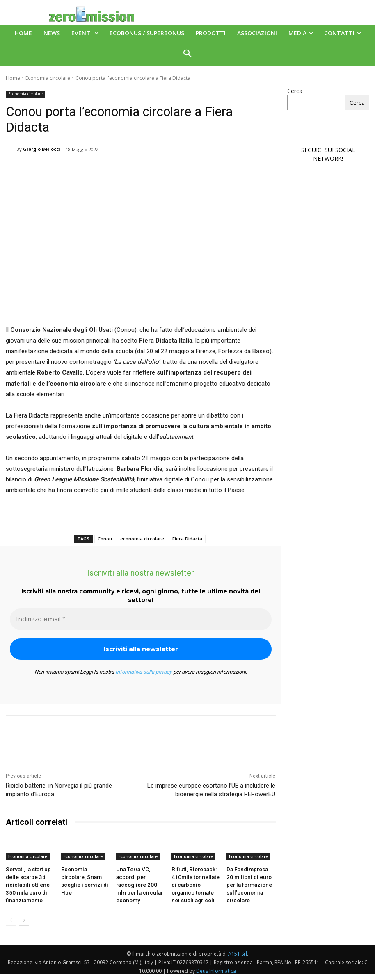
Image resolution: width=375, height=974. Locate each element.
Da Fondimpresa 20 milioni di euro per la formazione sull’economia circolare (249, 882)
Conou (105, 539)
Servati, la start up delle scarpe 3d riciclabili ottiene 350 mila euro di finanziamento (29, 882)
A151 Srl (237, 949)
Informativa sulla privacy (143, 672)
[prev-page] (11, 915)
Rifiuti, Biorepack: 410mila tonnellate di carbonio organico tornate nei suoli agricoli (195, 882)
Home (13, 78)
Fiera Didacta (187, 539)
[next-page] (24, 915)
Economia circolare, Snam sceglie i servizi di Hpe (84, 875)
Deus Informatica (216, 966)
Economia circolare (47, 78)
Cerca (294, 91)
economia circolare (142, 539)
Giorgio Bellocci (41, 149)
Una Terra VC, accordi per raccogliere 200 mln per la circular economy (139, 882)
